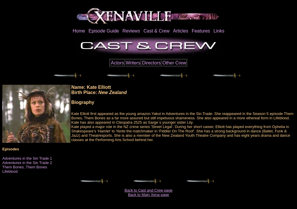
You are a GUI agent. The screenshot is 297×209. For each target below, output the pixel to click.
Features (201, 30)
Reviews (131, 30)
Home (79, 30)
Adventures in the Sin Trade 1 (27, 158)
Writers (133, 62)
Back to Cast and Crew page (148, 190)
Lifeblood (10, 171)
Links (218, 30)
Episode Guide (103, 30)
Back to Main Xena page (148, 194)
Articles (180, 30)
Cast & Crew (157, 30)
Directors (151, 62)
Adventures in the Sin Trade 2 (27, 163)
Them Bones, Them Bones (24, 167)
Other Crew (174, 62)
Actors (117, 62)
